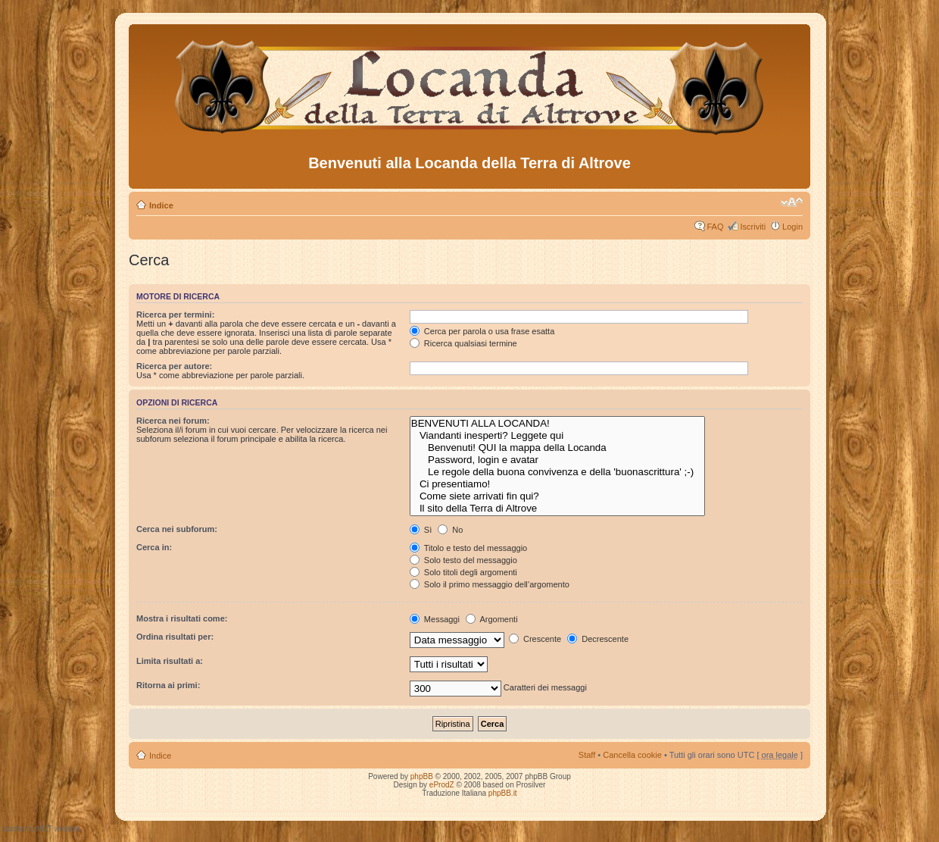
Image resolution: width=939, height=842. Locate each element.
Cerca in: (154, 547)
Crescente (535, 638)
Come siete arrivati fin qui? (557, 496)
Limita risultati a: (169, 660)
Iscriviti (753, 226)
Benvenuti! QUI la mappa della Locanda (557, 448)
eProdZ (441, 785)
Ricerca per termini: (175, 314)
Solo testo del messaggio (463, 560)
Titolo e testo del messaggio (468, 547)
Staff (587, 754)
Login (792, 226)
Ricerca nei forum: (173, 420)
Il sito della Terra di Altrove (557, 508)
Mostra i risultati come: (181, 618)
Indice (161, 205)
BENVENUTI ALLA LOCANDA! (557, 424)
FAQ (715, 226)
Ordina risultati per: (175, 636)
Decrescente (598, 638)
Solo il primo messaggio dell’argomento (489, 584)
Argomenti (492, 619)
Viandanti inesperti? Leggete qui (557, 436)
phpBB (421, 776)
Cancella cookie (632, 754)
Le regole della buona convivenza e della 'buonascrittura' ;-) (557, 472)
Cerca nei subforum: (176, 529)
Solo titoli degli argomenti (463, 572)
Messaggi (435, 619)
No (450, 529)
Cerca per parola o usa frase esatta (482, 331)
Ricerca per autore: (174, 366)
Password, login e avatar (557, 460)
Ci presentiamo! (557, 484)
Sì (421, 529)
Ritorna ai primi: (168, 685)
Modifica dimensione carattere (792, 202)
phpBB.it (502, 793)
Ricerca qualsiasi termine (463, 343)
